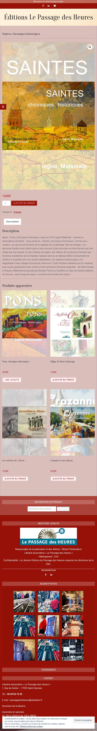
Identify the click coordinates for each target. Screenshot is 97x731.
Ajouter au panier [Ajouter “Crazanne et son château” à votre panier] (63, 478)
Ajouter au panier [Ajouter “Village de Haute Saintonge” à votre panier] (63, 379)
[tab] (12, 222)
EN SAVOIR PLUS (49, 570)
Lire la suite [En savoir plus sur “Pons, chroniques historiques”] (12, 379)
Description (12, 221)
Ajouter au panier (24, 203)
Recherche (63, 508)
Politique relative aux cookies (31, 726)
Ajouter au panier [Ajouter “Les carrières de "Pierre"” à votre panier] (15, 478)
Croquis (17, 212)
